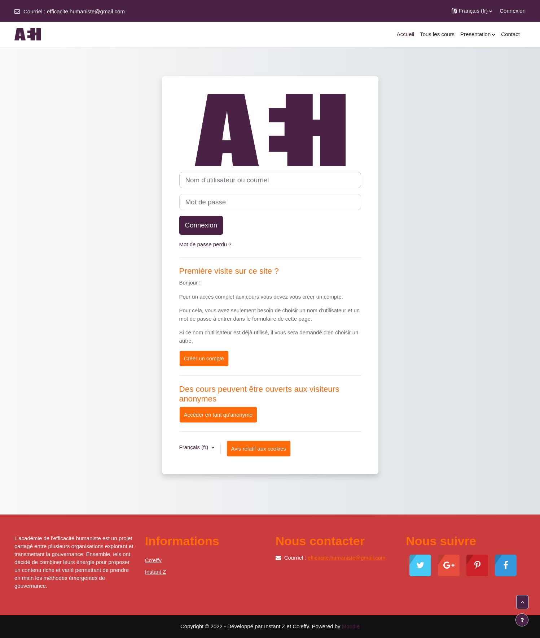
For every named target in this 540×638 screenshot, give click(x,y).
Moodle (351, 626)
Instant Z (155, 572)
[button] (472, 11)
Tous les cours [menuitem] (437, 34)
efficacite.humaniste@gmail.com (86, 11)
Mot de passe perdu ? (205, 244)
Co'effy (153, 560)
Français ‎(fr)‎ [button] (194, 447)
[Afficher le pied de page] (521, 619)
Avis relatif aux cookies (258, 449)
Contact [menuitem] (510, 34)
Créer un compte (204, 358)
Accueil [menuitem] (405, 34)
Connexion (513, 11)
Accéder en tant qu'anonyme (218, 415)
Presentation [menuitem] (475, 34)
